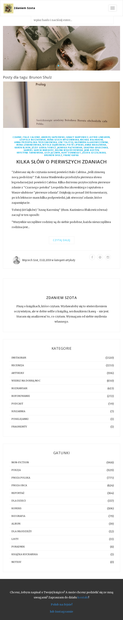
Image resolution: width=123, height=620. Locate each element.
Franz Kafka (71, 155)
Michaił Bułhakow (91, 140)
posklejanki (20, 418)
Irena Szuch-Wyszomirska (63, 140)
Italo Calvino (31, 137)
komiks (16, 508)
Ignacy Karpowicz (77, 137)
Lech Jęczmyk (52, 153)
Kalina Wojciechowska (69, 150)
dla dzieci (18, 500)
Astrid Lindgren (100, 137)
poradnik (18, 546)
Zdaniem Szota (24, 8)
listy (14, 538)
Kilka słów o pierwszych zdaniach (61, 161)
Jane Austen (91, 150)
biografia (18, 516)
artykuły (70, 260)
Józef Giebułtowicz (44, 148)
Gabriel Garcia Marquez (39, 150)
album (15, 523)
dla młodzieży (21, 531)
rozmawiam (19, 388)
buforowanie (20, 395)
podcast (17, 403)
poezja (16, 470)
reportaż (17, 493)
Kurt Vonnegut (71, 153)
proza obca (19, 485)
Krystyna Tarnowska (30, 153)
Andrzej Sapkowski (53, 137)
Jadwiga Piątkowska (69, 148)
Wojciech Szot (30, 260)
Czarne (17, 137)
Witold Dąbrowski (54, 145)
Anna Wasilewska (95, 145)
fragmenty (19, 426)
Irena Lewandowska (28, 145)
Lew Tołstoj (65, 142)
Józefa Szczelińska (94, 153)
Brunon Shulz (53, 155)
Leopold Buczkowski (32, 140)
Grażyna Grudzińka (96, 148)
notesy (16, 561)
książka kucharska (24, 554)
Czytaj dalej (61, 240)
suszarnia (18, 411)
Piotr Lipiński (75, 145)
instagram (18, 357)
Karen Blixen (23, 148)
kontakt (83, 597)
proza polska (20, 477)
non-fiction (20, 462)
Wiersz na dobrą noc (25, 380)
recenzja (17, 365)
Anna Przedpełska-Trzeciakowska (35, 142)
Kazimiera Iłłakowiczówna (91, 142)
